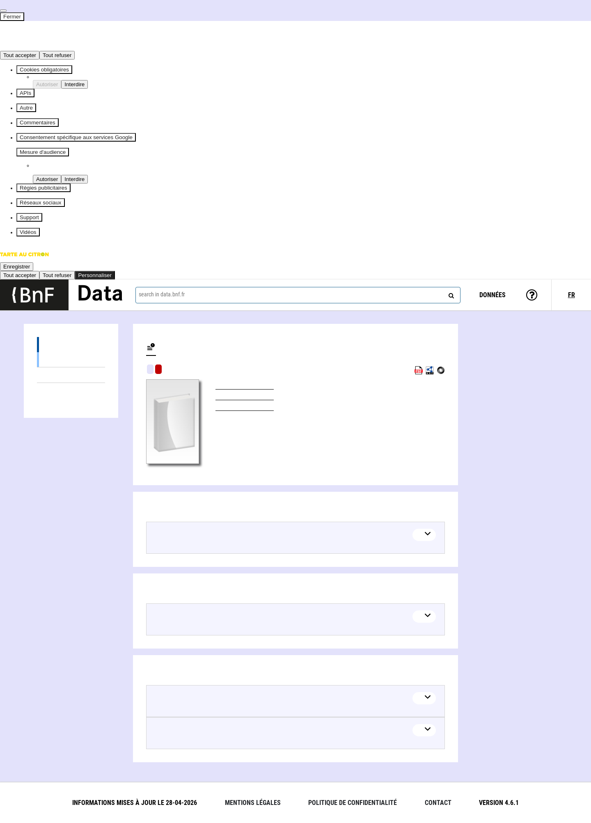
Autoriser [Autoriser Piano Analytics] (47, 179)
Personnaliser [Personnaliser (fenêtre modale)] (95, 275)
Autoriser (47, 84)
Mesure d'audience (43, 152)
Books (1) (71, 359)
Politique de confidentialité (352, 803)
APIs (25, 93)
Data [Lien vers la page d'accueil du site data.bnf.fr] (100, 294)
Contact (438, 803)
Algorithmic (158, 369)
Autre (26, 108)
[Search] (450, 294)
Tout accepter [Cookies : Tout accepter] (19, 55)
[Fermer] (3, 10)
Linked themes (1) (71, 375)
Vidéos (28, 232)
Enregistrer (16, 267)
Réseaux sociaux (41, 202)
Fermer (12, 17)
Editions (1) (71, 344)
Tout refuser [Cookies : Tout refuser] (57, 55)
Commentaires (37, 122)
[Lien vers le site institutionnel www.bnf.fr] (34, 295)
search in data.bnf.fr (162, 294)
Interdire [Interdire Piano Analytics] (74, 179)
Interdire (74, 84)
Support (29, 217)
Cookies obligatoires (44, 69)
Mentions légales (253, 803)
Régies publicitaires (43, 188)
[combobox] (297, 295)
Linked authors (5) (71, 390)
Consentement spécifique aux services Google (76, 137)
